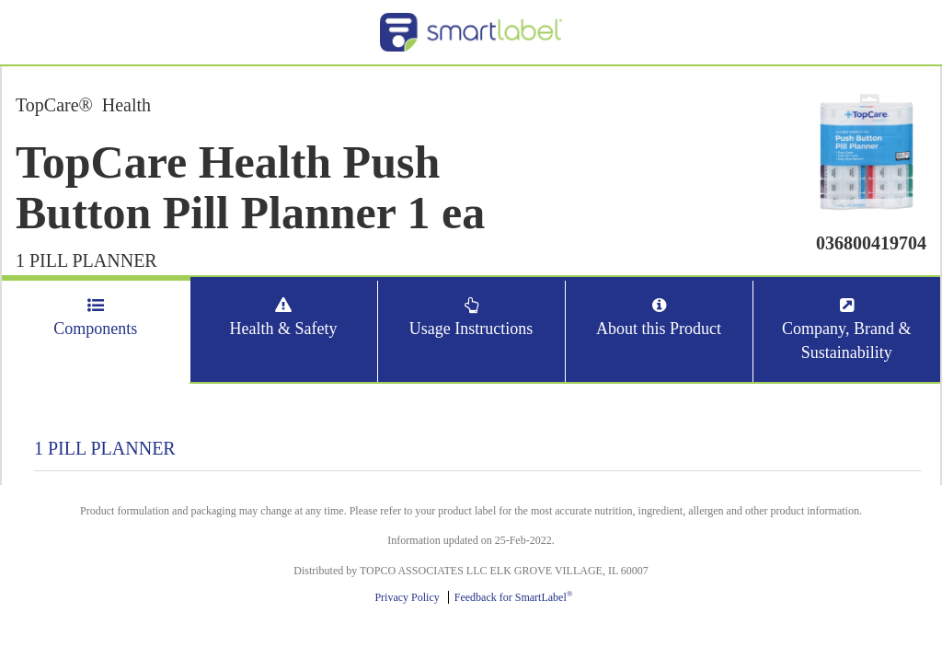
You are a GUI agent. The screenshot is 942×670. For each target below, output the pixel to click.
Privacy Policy (406, 597)
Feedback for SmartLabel (513, 597)
